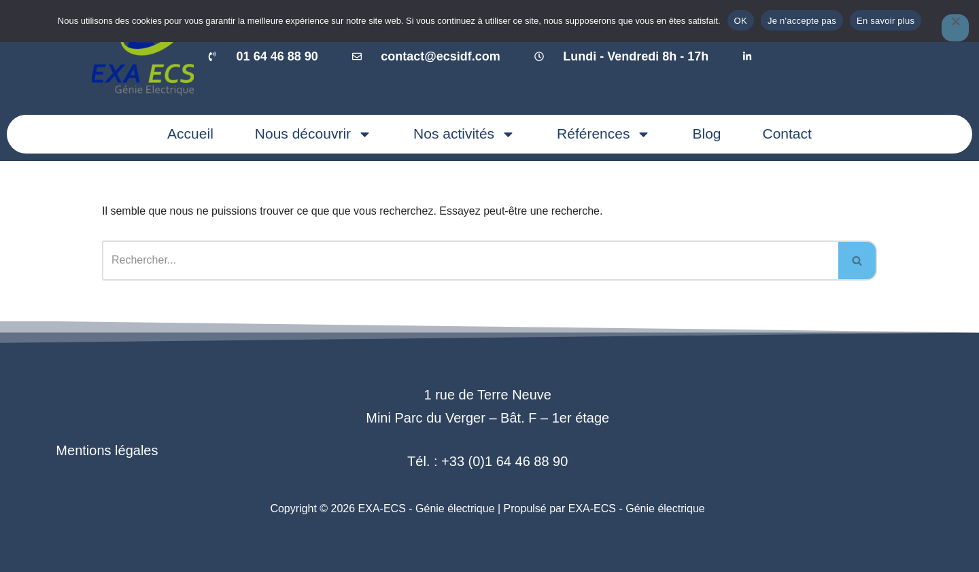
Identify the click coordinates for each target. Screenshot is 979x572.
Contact (787, 133)
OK (740, 21)
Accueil (190, 133)
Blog (706, 133)
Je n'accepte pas (802, 21)
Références (604, 134)
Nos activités (464, 134)
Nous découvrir (313, 134)
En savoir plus (885, 21)
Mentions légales (107, 450)
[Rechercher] (470, 260)
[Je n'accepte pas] (955, 27)
